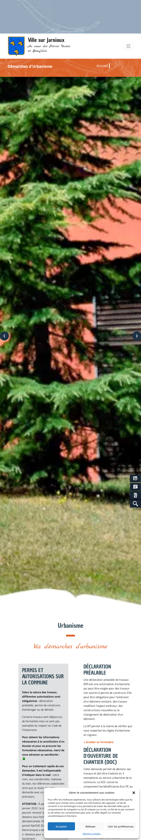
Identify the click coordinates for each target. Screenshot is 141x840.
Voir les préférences (121, 826)
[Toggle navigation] (128, 46)
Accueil (102, 65)
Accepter (61, 826)
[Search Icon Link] (135, 504)
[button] (134, 792)
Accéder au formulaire (100, 742)
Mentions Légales (92, 833)
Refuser (90, 826)
